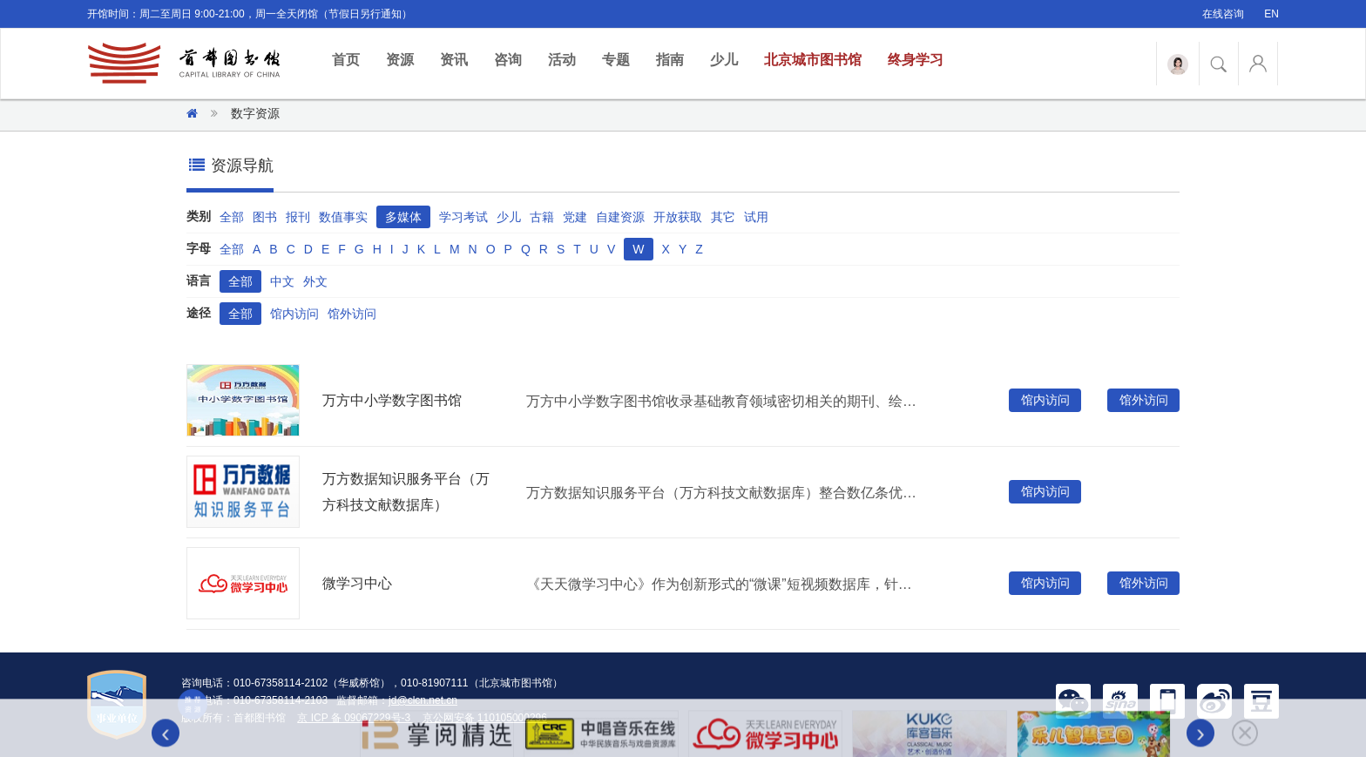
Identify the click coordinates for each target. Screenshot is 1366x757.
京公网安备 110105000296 (485, 718)
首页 (352, 59)
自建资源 (620, 217)
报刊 (298, 217)
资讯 (454, 59)
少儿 (724, 59)
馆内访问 (294, 314)
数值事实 (343, 217)
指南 (670, 59)
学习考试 (463, 217)
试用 (756, 217)
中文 (282, 281)
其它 (723, 217)
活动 (562, 59)
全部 (232, 217)
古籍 (542, 217)
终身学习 (915, 59)
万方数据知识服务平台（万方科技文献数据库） (406, 491)
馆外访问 (352, 314)
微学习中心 (357, 583)
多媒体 (403, 217)
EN (1271, 14)
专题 (616, 59)
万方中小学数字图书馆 (392, 400)
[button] (1073, 700)
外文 (315, 281)
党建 (575, 217)
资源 (400, 59)
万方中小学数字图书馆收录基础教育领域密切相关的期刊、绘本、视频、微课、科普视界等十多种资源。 (725, 401)
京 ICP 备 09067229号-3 (355, 718)
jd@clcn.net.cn (423, 700)
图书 (265, 217)
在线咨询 (1223, 14)
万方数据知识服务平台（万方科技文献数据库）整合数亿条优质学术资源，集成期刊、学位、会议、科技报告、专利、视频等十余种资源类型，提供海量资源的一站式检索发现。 (725, 492)
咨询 (508, 59)
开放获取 (677, 217)
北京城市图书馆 (813, 59)
